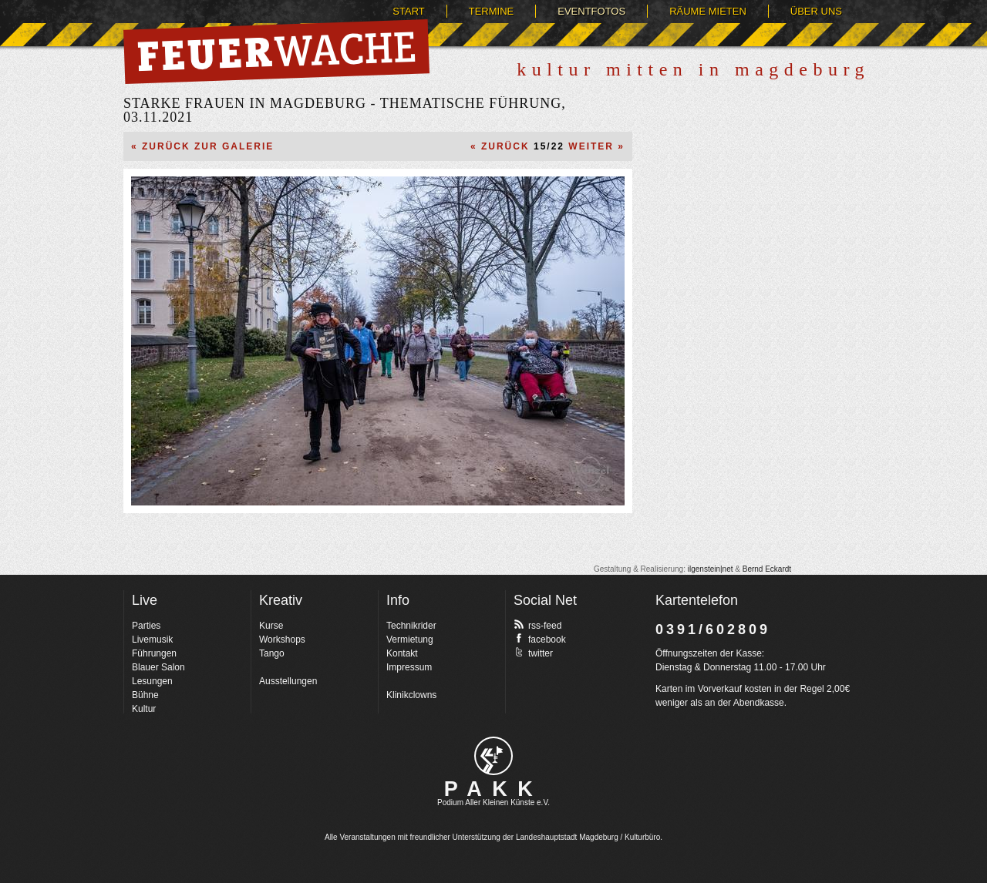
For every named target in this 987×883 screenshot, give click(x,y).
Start (408, 11)
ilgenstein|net (710, 569)
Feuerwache (276, 51)
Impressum (409, 667)
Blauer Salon (158, 667)
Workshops (282, 639)
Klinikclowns (411, 695)
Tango (272, 653)
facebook (540, 639)
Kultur (144, 708)
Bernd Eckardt (767, 569)
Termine (491, 11)
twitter (533, 652)
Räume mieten (707, 11)
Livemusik (152, 639)
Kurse (271, 625)
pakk (493, 756)
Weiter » (596, 146)
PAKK (494, 789)
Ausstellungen (288, 681)
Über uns (816, 11)
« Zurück (500, 146)
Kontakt (402, 653)
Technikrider (411, 625)
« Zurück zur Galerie (202, 146)
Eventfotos (591, 11)
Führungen (154, 653)
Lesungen (152, 681)
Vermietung (409, 639)
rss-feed (537, 625)
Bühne (145, 695)
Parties (146, 625)
